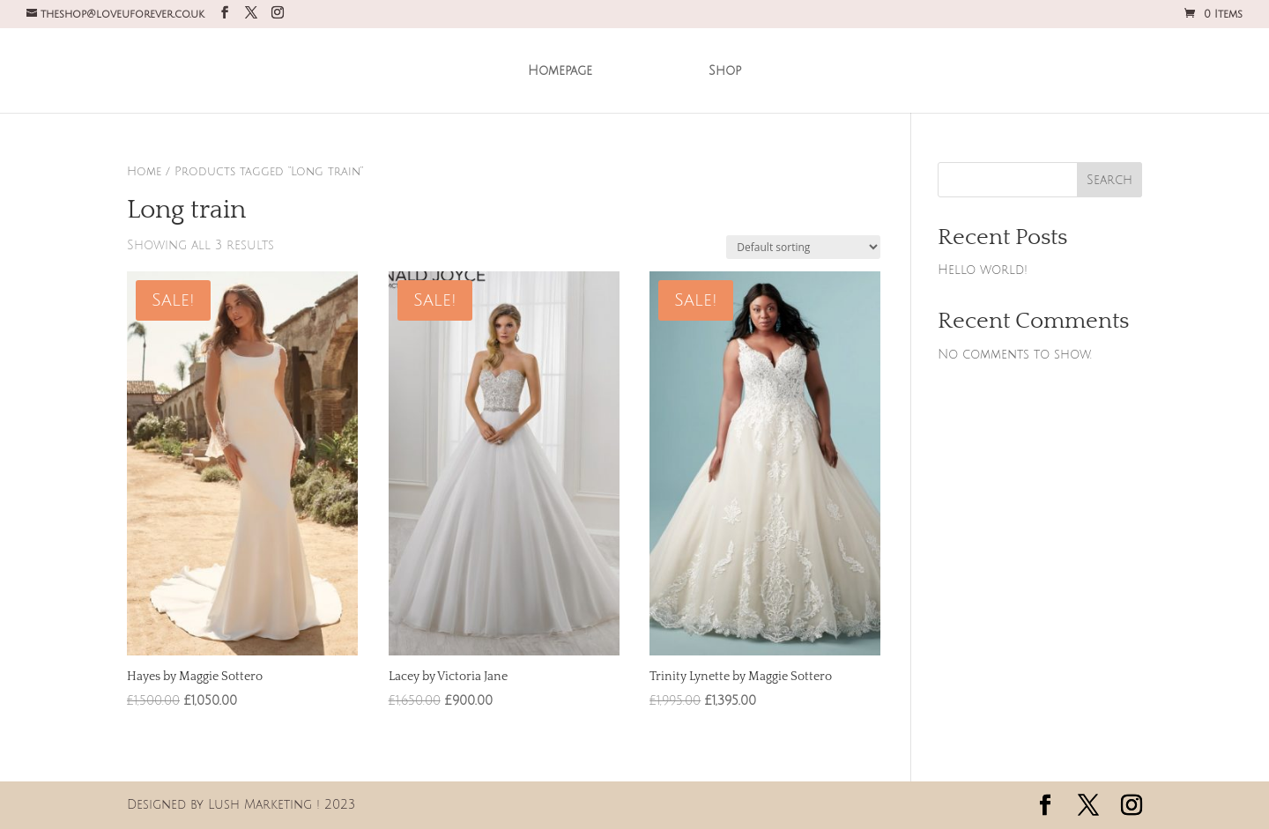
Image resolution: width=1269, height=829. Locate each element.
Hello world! (983, 270)
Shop (718, 69)
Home (144, 172)
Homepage (566, 69)
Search (1109, 180)
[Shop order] (803, 247)
